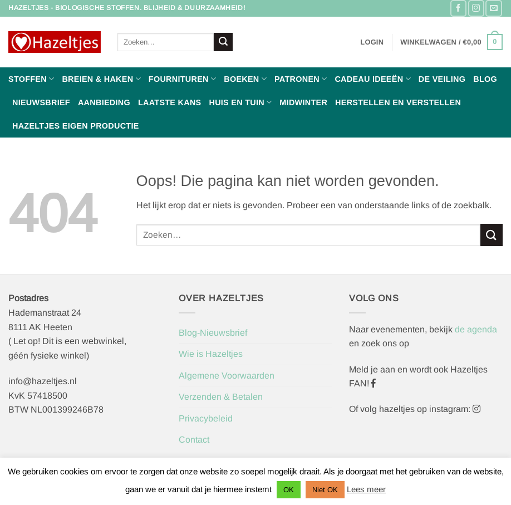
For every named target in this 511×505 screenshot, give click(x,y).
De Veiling (442, 79)
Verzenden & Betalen (221, 396)
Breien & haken (101, 78)
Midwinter (303, 102)
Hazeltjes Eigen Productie (75, 125)
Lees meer (366, 489)
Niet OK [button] (325, 490)
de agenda (476, 329)
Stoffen (31, 78)
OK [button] (288, 490)
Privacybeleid (206, 418)
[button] (372, 42)
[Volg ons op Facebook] (458, 8)
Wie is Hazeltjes (211, 354)
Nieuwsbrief (41, 102)
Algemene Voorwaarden (226, 375)
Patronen (300, 78)
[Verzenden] (223, 42)
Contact (194, 439)
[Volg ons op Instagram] (476, 8)
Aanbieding (104, 102)
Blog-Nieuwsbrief (213, 332)
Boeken (245, 78)
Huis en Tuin (240, 102)
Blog (485, 79)
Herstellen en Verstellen (398, 102)
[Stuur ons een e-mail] (493, 8)
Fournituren (182, 78)
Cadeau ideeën (372, 78)
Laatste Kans (170, 102)
